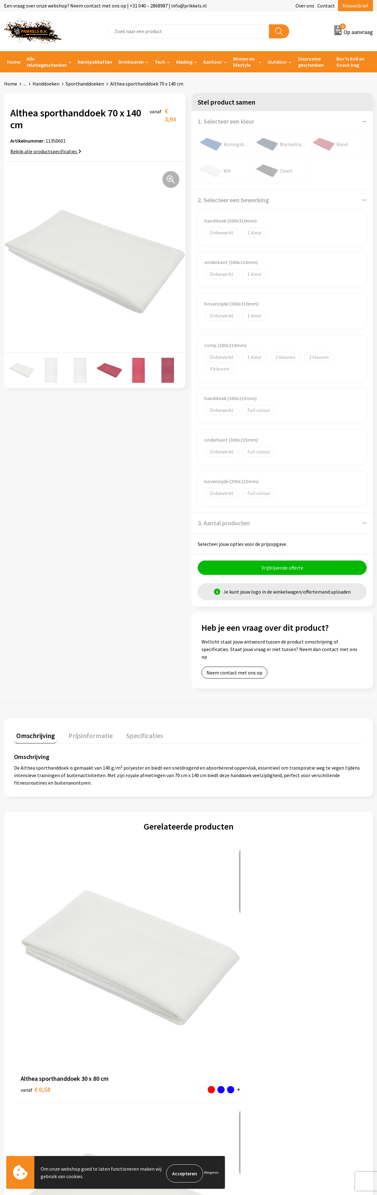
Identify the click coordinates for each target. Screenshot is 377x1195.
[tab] (33, 737)
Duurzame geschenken (311, 62)
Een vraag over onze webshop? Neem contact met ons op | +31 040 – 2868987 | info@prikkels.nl (105, 5)
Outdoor (277, 62)
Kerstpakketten (95, 62)
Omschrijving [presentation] (33, 735)
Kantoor (212, 62)
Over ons (304, 5)
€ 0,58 (35, 953)
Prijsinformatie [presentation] (84, 735)
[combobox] (188, 31)
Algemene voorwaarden (313, 1030)
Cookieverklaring (306, 1039)
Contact (326, 5)
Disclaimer (299, 1058)
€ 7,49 (210, 953)
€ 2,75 (297, 962)
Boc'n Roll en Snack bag (350, 62)
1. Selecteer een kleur (226, 121)
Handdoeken (45, 84)
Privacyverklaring (306, 1049)
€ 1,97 (122, 953)
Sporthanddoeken (85, 84)
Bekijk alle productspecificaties (45, 151)
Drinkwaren (131, 62)
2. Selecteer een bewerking (233, 200)
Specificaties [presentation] (134, 735)
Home (13, 62)
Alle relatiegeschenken (47, 62)
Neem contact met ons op (234, 675)
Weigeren (211, 1173)
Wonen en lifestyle (244, 62)
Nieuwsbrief (355, 5)
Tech (160, 62)
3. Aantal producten (224, 523)
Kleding (184, 62)
